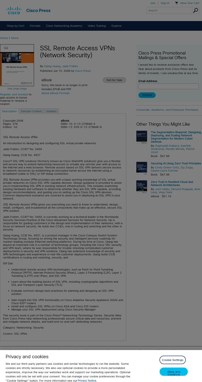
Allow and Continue (173, 375)
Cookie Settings (172, 362)
